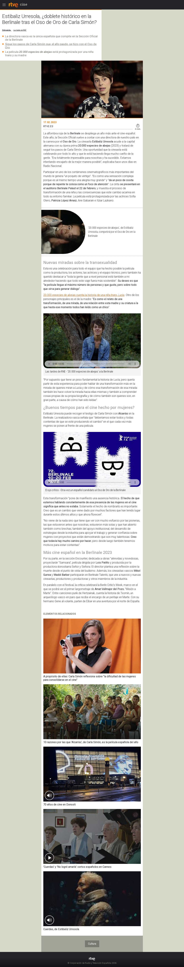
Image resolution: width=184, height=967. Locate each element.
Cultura (92, 943)
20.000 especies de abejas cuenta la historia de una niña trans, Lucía (83, 295)
